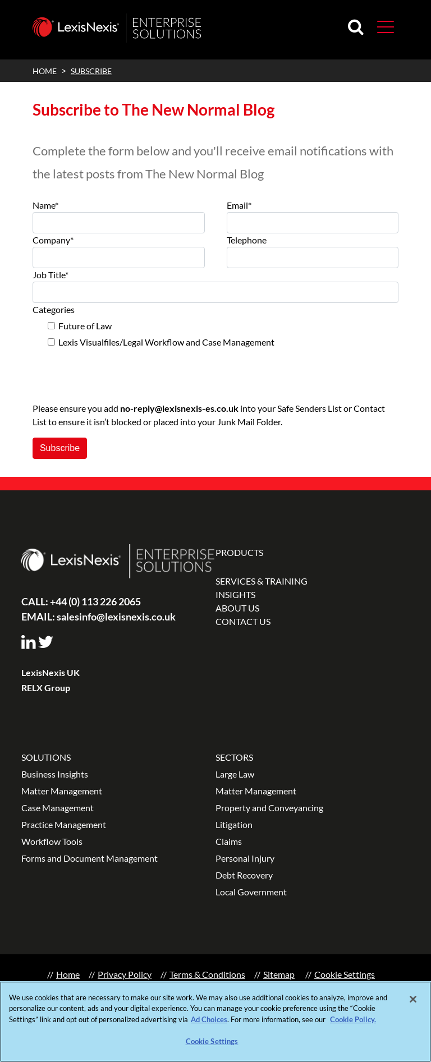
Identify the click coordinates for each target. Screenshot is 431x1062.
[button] (385, 26)
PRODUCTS (239, 552)
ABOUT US (237, 608)
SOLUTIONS (46, 757)
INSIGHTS (235, 594)
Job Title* (50, 274)
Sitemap (279, 974)
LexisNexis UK (50, 672)
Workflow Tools (51, 841)
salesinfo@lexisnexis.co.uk (98, 616)
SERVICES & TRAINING (262, 581)
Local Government (251, 891)
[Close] (413, 999)
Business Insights (54, 774)
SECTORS (234, 757)
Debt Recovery (244, 875)
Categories (54, 309)
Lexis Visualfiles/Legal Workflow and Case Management (166, 342)
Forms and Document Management (89, 858)
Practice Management (63, 824)
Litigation (234, 824)
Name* (45, 205)
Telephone (247, 240)
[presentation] (118, 371)
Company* (53, 240)
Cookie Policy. (353, 1019)
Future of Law (85, 325)
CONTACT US (243, 621)
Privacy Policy (125, 974)
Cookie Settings (344, 974)
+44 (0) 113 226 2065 (81, 601)
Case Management (57, 807)
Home (68, 974)
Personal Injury (245, 858)
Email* (239, 205)
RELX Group (45, 687)
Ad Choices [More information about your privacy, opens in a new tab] (209, 1019)
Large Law (235, 774)
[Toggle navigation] (381, 26)
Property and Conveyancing (269, 807)
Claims (229, 841)
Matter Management (61, 790)
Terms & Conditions (207, 974)
